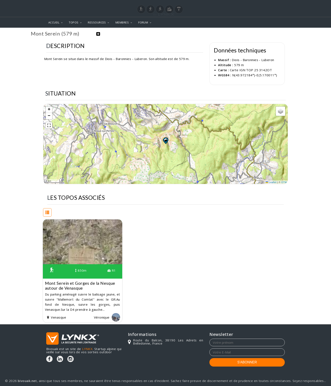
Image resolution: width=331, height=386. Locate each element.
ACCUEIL (53, 22)
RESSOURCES (97, 22)
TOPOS (73, 22)
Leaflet (271, 182)
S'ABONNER (247, 362)
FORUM (143, 22)
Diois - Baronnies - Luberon (253, 60)
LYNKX (87, 349)
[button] (165, 140)
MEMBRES (122, 22)
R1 (111, 270)
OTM (284, 182)
